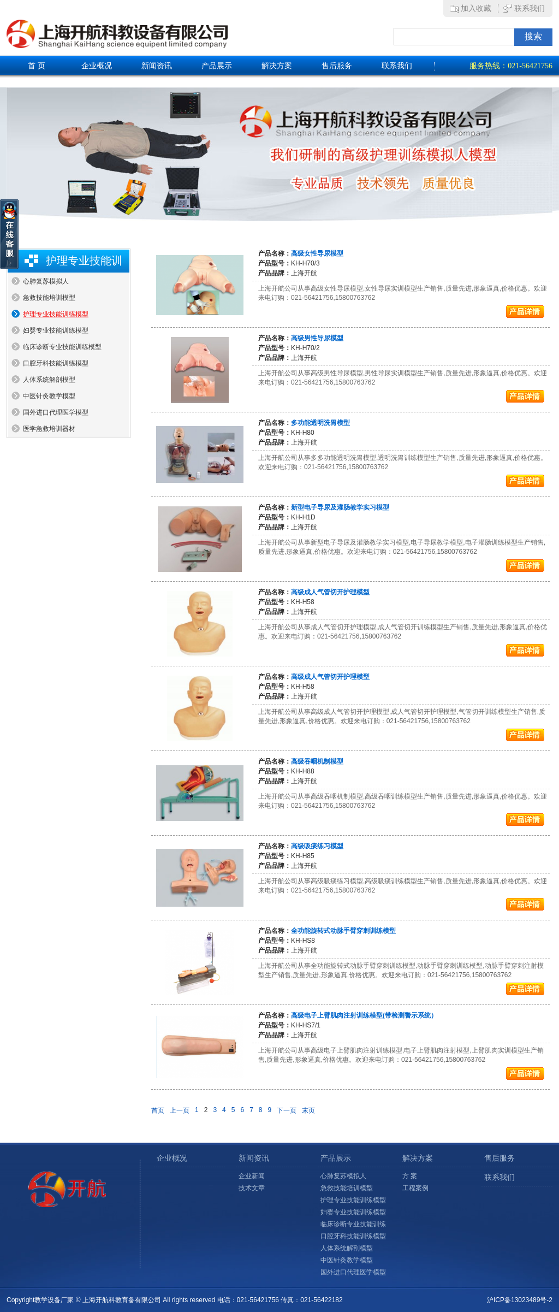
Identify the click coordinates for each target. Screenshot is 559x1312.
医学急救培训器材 (49, 429)
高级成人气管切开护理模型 (330, 592)
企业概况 (96, 66)
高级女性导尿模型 (317, 253)
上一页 (179, 1110)
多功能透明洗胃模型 (320, 423)
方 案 (409, 1176)
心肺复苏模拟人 (46, 281)
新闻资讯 (156, 66)
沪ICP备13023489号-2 (519, 1300)
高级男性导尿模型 (317, 338)
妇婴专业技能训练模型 (55, 330)
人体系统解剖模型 (49, 379)
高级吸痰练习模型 (317, 846)
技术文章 (252, 1188)
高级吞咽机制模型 (317, 761)
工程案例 (415, 1188)
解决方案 (276, 66)
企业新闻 (252, 1176)
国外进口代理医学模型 (55, 412)
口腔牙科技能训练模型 (55, 363)
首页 (157, 1110)
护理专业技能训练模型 (55, 314)
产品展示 (216, 66)
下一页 (286, 1110)
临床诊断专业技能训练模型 (62, 347)
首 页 (36, 66)
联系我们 (529, 8)
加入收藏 (476, 8)
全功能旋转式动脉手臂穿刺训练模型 (343, 931)
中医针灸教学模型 (49, 396)
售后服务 (337, 66)
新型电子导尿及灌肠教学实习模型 (340, 507)
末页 (308, 1110)
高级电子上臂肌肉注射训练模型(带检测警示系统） (364, 1015)
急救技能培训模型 (49, 298)
